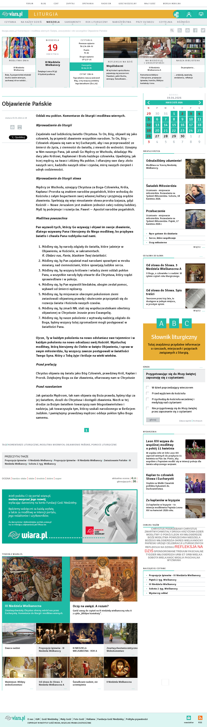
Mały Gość (149, 4)
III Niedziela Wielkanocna (23, 606)
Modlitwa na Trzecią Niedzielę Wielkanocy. (161, 167)
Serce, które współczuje (162, 238)
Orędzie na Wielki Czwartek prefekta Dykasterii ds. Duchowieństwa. (160, 486)
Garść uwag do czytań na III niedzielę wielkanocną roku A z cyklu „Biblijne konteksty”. (102, 612)
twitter (203, 30)
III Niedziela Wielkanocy (19, 68)
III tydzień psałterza (46, 74)
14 (166, 125)
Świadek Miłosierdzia (161, 186)
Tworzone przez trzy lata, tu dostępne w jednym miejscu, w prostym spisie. (161, 301)
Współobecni (114, 66)
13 (157, 125)
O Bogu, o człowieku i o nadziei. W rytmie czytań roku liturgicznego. (164, 275)
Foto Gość (79, 719)
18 (199, 125)
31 (166, 113)
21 (166, 130)
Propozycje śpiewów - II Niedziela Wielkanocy (28, 460)
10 (191, 119)
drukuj (20, 127)
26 (149, 136)
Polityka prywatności (137, 719)
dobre (50, 478)
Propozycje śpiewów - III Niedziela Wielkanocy (78, 460)
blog (43, 4)
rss (180, 30)
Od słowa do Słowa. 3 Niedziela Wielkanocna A (163, 267)
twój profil (189, 14)
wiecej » (53, 89)
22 (174, 130)
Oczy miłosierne (158, 242)
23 (182, 130)
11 (199, 119)
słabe (31, 478)
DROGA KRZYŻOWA (184, 531)
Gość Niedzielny (128, 4)
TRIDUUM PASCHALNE (189, 551)
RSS (200, 717)
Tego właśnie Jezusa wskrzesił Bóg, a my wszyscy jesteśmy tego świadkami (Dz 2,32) (86, 81)
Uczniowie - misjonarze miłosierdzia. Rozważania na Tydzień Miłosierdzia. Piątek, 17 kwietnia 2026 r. (162, 220)
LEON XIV (178, 534)
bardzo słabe (19, 478)
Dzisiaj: (174, 97)
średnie (40, 478)
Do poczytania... (188, 67)
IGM (37, 719)
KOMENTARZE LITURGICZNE (23, 444)
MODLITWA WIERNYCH (52, 444)
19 (149, 130)
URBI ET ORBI (183, 554)
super (58, 478)
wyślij (12, 127)
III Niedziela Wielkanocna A (154, 68)
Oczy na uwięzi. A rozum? (91, 606)
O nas (30, 719)
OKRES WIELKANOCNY (189, 540)
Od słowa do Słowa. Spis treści (164, 292)
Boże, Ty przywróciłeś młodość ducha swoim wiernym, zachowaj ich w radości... (18, 78)
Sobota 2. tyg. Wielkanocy (42, 463)
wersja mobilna (172, 4)
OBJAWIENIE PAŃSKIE (78, 444)
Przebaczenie (155, 211)
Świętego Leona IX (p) (47, 71)
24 (191, 130)
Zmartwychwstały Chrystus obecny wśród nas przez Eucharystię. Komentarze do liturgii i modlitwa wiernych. (34, 612)
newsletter (187, 30)
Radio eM (106, 4)
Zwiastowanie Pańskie (115, 460)
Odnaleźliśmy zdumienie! (164, 161)
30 (157, 113)
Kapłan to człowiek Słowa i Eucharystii (160, 477)
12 (149, 125)
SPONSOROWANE (165, 551)
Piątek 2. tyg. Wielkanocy (162, 579)
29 (149, 113)
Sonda (146, 367)
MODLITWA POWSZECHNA (171, 537)
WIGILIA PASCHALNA (187, 557)
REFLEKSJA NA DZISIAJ (159, 547)
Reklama (90, 719)
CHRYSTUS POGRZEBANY (167, 528)
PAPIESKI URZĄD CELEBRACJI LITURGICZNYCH (174, 543)
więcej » (19, 89)
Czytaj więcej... (120, 89)
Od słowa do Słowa (153, 256)
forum (29, 4)
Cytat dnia (87, 74)
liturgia (46, 14)
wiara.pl (15, 14)
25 (199, 130)
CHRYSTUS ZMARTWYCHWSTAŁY (171, 530)
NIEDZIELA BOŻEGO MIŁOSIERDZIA (173, 539)
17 (191, 125)
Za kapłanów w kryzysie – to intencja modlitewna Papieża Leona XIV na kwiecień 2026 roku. (164, 507)
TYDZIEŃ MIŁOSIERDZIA (160, 554)
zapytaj (70, 4)
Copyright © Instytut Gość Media (43, 723)
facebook (195, 30)
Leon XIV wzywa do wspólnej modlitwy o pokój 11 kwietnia (160, 444)
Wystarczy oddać (158, 593)
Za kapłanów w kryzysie (163, 500)
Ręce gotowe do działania (163, 233)
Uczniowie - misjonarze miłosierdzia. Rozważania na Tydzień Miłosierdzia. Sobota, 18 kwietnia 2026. (163, 194)
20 (157, 130)
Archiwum (197, 421)
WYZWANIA (174, 560)
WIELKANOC (166, 557)
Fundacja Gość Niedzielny (110, 719)
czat (56, 4)
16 (182, 125)
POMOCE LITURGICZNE (104, 444)
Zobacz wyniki (185, 421)
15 (174, 125)
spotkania (88, 4)
